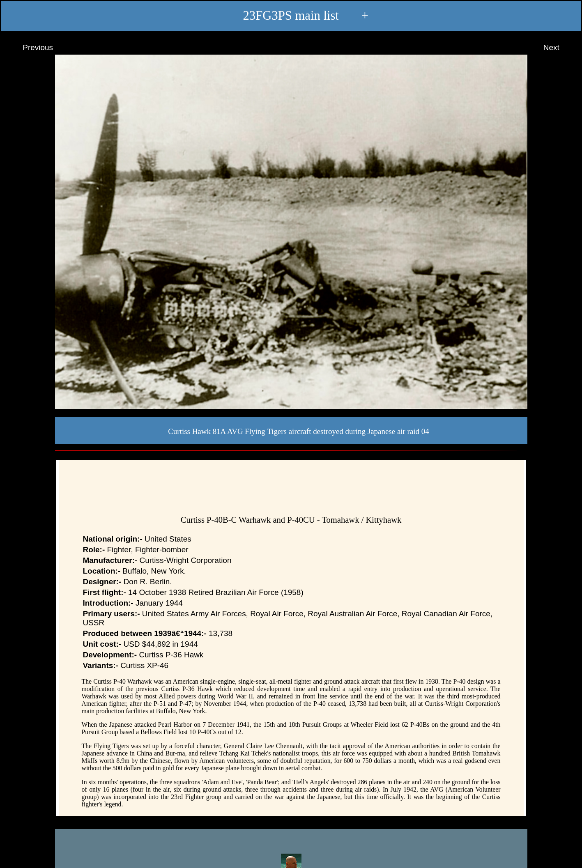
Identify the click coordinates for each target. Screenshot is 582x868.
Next (559, 47)
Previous (30, 47)
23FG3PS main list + (291, 16)
